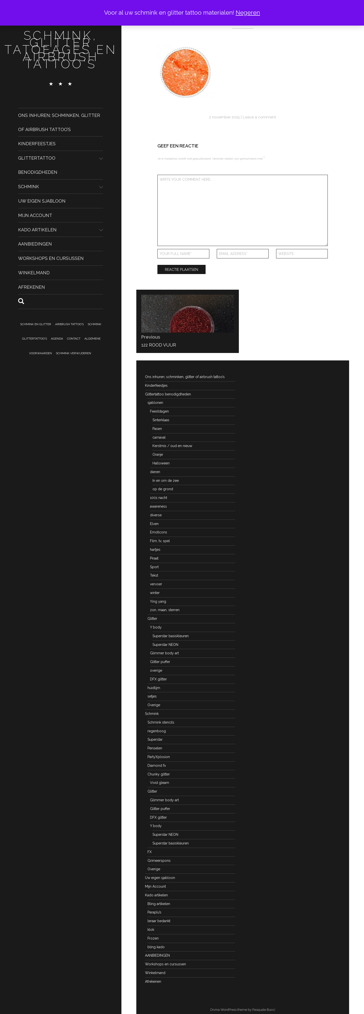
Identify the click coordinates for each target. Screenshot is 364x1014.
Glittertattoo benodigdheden (168, 394)
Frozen (153, 938)
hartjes (155, 550)
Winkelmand (34, 272)
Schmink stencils (160, 722)
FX (149, 852)
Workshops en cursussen (51, 258)
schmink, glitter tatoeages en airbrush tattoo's (60, 49)
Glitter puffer (160, 662)
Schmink (28, 186)
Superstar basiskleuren (170, 636)
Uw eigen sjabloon (42, 201)
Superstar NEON (165, 645)
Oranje (157, 454)
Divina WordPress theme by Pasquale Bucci (242, 1010)
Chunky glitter (158, 774)
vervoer (156, 584)
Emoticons (158, 532)
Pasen (157, 429)
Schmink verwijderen (73, 353)
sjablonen (155, 403)
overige (156, 670)
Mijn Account (35, 215)
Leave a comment (259, 117)
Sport (154, 567)
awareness (158, 506)
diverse (156, 515)
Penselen (154, 748)
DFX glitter (158, 679)
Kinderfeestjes (37, 143)
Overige (153, 705)
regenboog (156, 731)
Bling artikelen (158, 904)
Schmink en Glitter (35, 324)
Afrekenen (31, 287)
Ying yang (158, 601)
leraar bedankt (158, 921)
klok (150, 930)
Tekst (154, 575)
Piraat (154, 558)
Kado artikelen (37, 229)
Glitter (152, 619)
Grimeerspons (159, 861)
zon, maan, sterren (165, 610)
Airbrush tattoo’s (69, 324)
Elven (154, 524)
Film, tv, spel (160, 541)
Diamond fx (156, 766)
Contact (73, 338)
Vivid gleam (159, 783)
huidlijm (153, 688)
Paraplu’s (154, 912)
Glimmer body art (164, 653)
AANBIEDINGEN (35, 243)
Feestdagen (159, 411)
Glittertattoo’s (34, 338)
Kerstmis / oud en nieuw (172, 446)
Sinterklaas (160, 420)
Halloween (161, 463)
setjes (152, 696)
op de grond (162, 489)
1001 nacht (158, 498)
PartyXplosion (158, 757)
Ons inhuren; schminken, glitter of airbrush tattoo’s (185, 377)
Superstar (155, 739)
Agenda (57, 338)
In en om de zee (165, 481)
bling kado (156, 947)
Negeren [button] (248, 12)
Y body (156, 627)
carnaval (159, 437)
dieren (155, 472)
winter (155, 593)
